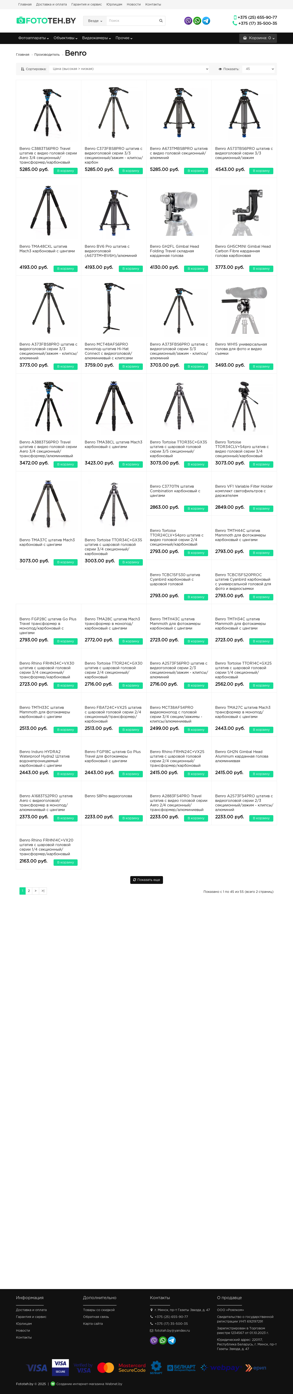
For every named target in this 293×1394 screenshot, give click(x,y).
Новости (134, 4)
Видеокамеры (96, 37)
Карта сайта (93, 1324)
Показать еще (146, 1264)
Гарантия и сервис (86, 4)
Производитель (47, 54)
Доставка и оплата (51, 4)
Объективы (66, 37)
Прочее (124, 37)
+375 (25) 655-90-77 (257, 17)
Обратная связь (96, 1317)
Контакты (153, 4)
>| (42, 1275)
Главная (25, 4)
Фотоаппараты (33, 37)
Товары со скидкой (99, 1310)
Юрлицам (114, 4)
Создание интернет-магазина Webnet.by (89, 1384)
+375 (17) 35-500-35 (257, 23)
